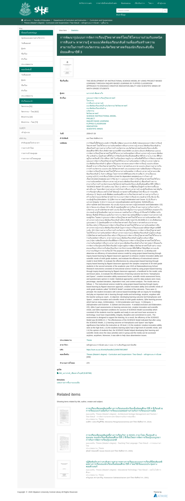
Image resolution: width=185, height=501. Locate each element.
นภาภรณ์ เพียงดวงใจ (94, 93)
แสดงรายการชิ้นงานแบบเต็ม (68, 383)
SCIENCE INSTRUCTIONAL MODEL (101, 116)
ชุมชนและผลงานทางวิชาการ (33, 38)
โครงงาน (90, 101)
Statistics (74, 30)
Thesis (89, 340)
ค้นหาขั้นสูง (121, 15)
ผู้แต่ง (23, 48)
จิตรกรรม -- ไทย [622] (30, 112)
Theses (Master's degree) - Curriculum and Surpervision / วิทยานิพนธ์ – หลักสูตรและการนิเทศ (61, 23)
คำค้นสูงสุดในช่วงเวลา (30, 143)
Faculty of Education (42, 20)
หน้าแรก (27, 20)
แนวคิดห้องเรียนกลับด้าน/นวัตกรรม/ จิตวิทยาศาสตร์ (106, 106)
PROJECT (90, 118)
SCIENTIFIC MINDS (94, 129)
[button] (140, 3)
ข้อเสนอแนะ (126, 3)
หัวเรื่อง (24, 59)
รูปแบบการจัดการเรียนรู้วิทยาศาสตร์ (100, 98)
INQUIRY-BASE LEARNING (97, 121)
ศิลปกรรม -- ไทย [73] (29, 122)
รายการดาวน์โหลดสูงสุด (31, 159)
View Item (63, 30)
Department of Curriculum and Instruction (70, 20)
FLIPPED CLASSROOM (96, 124)
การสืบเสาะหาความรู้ (94, 103)
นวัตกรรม (90, 111)
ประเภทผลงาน (27, 64)
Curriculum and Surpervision (101, 20)
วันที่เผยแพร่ (26, 43)
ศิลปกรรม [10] (27, 117)
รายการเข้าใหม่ (27, 148)
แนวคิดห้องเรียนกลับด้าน (96, 108)
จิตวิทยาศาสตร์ (92, 113)
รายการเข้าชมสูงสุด (29, 153)
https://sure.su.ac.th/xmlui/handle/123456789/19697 (107, 350)
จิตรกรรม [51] (26, 106)
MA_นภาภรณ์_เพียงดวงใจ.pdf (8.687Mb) (74, 373)
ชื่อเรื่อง (24, 54)
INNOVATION (91, 126)
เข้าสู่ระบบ (25, 132)
